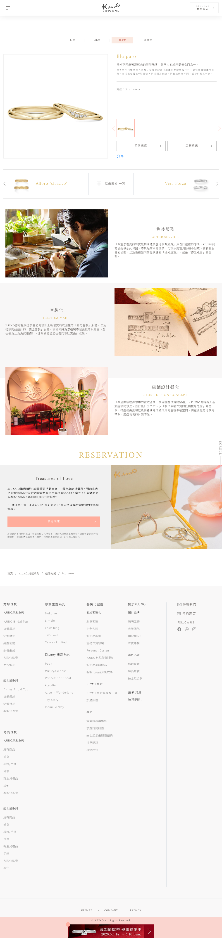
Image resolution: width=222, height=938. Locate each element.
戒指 (6, 756)
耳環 (6, 771)
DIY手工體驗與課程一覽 (101, 693)
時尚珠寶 (134, 671)
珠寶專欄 (134, 643)
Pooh (48, 663)
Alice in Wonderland (59, 692)
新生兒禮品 (10, 778)
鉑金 (72, 40)
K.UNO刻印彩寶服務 (99, 657)
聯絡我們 (92, 750)
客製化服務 (94, 604)
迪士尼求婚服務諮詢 (99, 735)
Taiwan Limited (56, 642)
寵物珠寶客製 (95, 643)
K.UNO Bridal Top (15, 621)
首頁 (10, 573)
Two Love (51, 635)
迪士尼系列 (135, 678)
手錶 (6, 853)
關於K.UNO (137, 604)
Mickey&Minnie (55, 671)
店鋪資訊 (192, 145)
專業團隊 (134, 628)
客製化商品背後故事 (99, 672)
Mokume (51, 613)
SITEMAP (86, 910)
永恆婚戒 (9, 650)
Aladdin (50, 685)
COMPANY (111, 910)
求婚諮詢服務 (95, 728)
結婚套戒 (9, 643)
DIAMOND (134, 636)
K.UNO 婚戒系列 (29, 573)
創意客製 (92, 621)
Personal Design (97, 650)
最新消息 (135, 692)
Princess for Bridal (58, 678)
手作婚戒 (9, 665)
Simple (50, 620)
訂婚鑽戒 (9, 628)
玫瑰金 (148, 40)
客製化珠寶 (10, 657)
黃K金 (122, 40)
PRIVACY (135, 910)
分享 (120, 157)
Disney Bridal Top (15, 689)
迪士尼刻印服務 (96, 665)
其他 (6, 785)
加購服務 (92, 700)
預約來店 (141, 145)
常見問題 (92, 742)
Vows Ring (52, 628)
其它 (6, 868)
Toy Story (51, 699)
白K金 (97, 40)
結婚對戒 (50, 573)
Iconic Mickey (54, 707)
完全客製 (92, 628)
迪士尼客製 (93, 636)
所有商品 (9, 749)
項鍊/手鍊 (10, 764)
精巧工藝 (134, 621)
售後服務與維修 (96, 721)
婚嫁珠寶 (134, 664)
